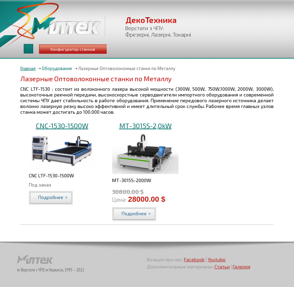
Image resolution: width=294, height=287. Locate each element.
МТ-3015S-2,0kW (145, 126)
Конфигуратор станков (72, 49)
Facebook (194, 259)
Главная (28, 68)
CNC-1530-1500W (62, 126)
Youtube (217, 259)
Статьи (222, 266)
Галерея (241, 266)
